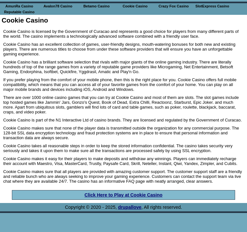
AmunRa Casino (19, 6)
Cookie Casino (135, 6)
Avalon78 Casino (57, 6)
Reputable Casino (19, 12)
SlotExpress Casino (212, 6)
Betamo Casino (96, 6)
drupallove (130, 207)
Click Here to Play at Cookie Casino (123, 195)
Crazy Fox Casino (174, 6)
